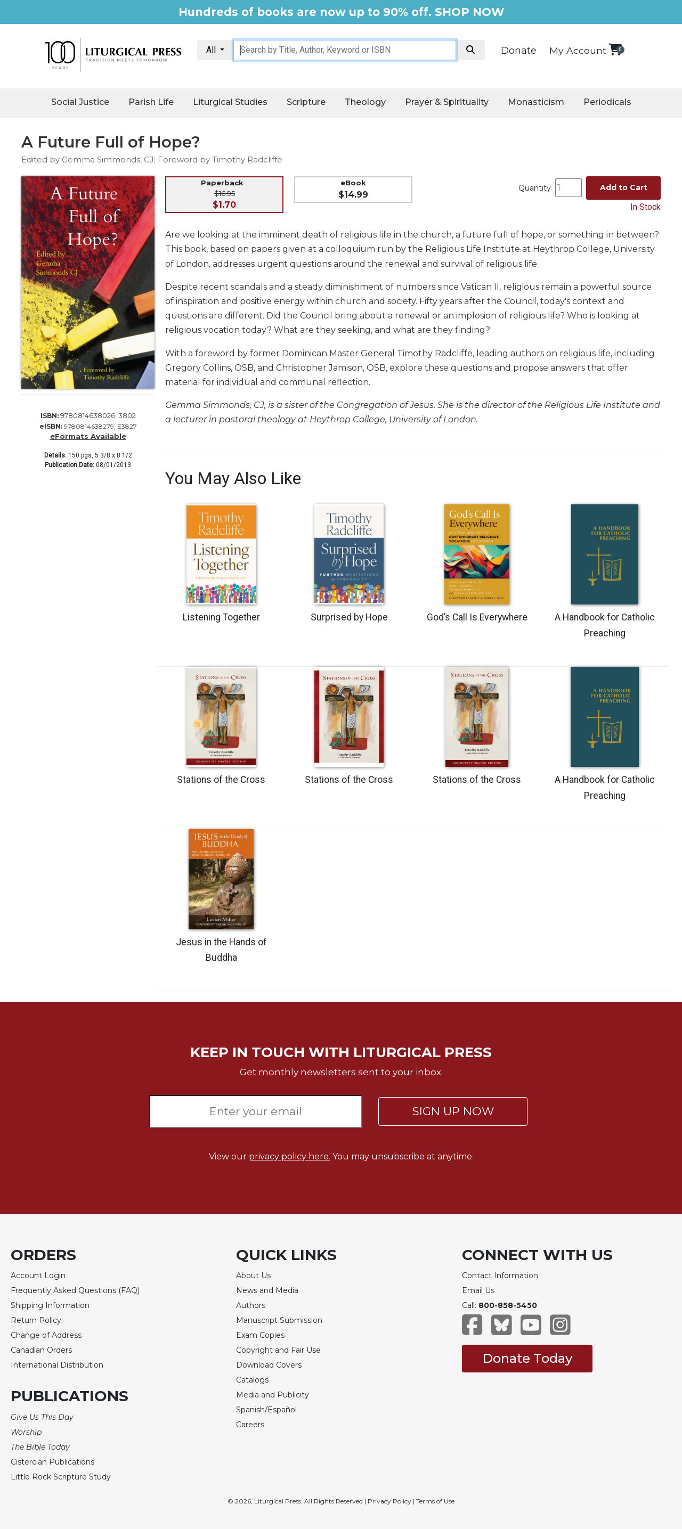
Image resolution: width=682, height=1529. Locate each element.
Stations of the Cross (221, 779)
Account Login (38, 1275)
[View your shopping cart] (615, 49)
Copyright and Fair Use (278, 1350)
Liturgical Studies (230, 102)
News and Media (267, 1290)
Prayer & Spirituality (447, 102)
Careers (250, 1424)
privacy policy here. (289, 1156)
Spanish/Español (266, 1409)
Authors (250, 1305)
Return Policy (36, 1320)
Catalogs (252, 1380)
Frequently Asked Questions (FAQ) (75, 1290)
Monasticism (536, 102)
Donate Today (527, 1358)
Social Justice (80, 102)
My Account (577, 50)
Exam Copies (260, 1335)
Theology (365, 102)
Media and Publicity (272, 1395)
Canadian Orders (41, 1350)
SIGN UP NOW (453, 1111)
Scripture (306, 102)
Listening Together (221, 617)
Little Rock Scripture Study (61, 1477)
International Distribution (57, 1365)
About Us (253, 1275)
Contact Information (500, 1275)
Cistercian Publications (52, 1462)
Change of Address (46, 1335)
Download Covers (269, 1365)
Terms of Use (435, 1501)
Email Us (478, 1290)
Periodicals (607, 102)
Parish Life (151, 102)
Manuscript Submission (279, 1320)
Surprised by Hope (349, 617)
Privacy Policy (389, 1501)
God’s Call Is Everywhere (477, 617)
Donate (519, 50)
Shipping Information (50, 1305)
